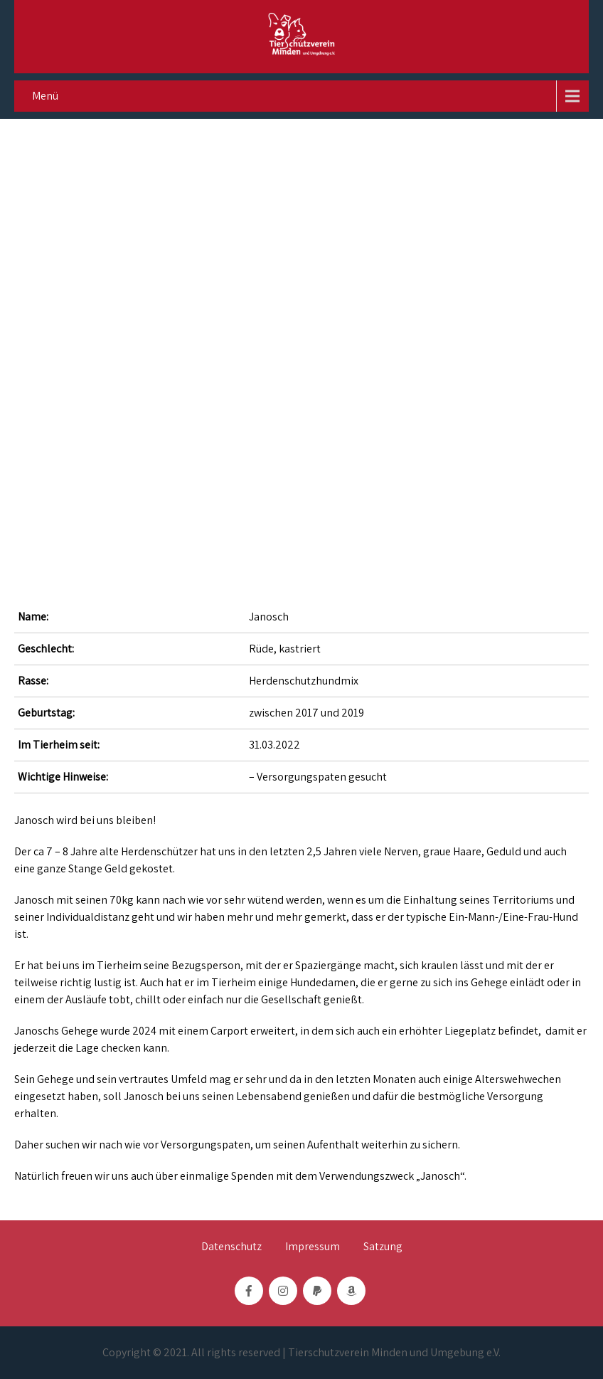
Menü (45, 95)
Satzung (382, 1247)
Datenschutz (231, 1247)
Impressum (312, 1247)
